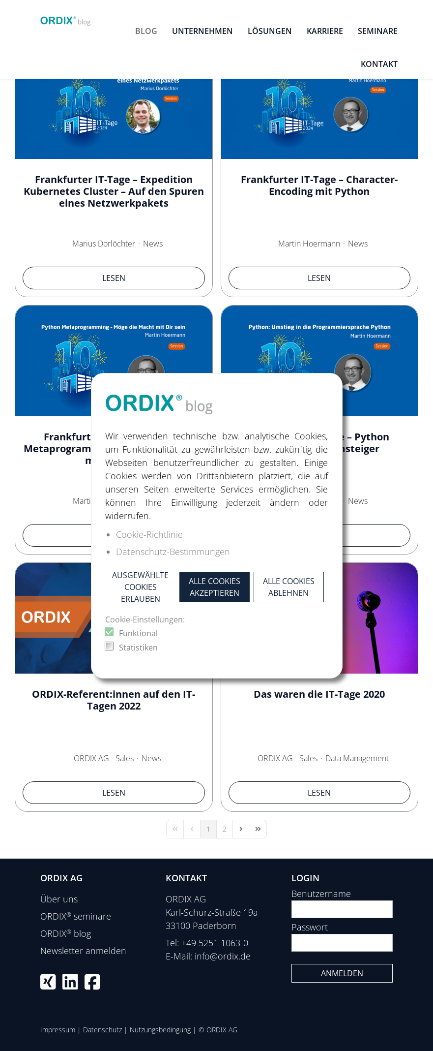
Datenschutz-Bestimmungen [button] (173, 551)
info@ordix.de (223, 956)
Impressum (57, 1029)
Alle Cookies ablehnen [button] (289, 587)
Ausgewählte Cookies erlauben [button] (140, 587)
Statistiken (138, 647)
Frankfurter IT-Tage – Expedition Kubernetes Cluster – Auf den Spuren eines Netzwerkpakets (114, 191)
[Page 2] (224, 829)
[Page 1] (208, 829)
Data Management (357, 758)
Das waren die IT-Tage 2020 (319, 694)
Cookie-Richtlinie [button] (149, 534)
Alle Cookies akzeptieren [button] (214, 587)
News (153, 243)
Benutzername (321, 893)
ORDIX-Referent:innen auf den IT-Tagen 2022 (113, 699)
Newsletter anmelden (83, 951)
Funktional (138, 633)
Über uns (59, 899)
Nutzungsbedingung (160, 1029)
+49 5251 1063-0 (214, 943)
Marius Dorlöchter (103, 243)
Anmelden (342, 973)
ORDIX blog (65, 933)
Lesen (113, 278)
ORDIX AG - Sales (104, 758)
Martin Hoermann (309, 243)
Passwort (309, 927)
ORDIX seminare (75, 916)
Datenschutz (102, 1029)
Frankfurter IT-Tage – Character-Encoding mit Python (319, 185)
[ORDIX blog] (65, 19)
